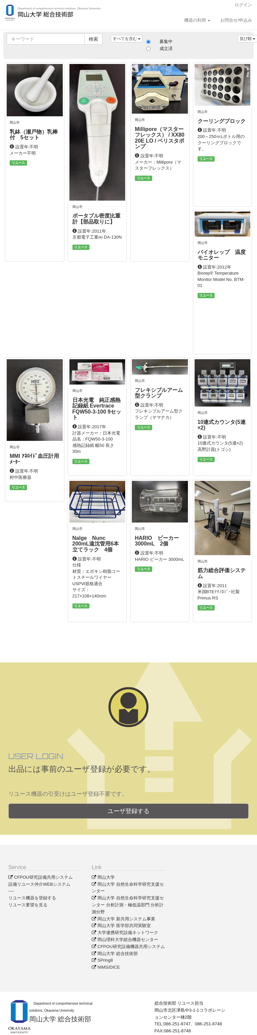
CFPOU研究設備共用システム (43, 877)
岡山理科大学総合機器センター (127, 939)
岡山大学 (106, 877)
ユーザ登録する (128, 811)
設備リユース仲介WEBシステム (39, 884)
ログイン (243, 4)
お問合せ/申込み (236, 20)
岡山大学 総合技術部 (117, 953)
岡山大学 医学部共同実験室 (124, 925)
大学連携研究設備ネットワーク (127, 932)
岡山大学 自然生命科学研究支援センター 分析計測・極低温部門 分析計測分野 (128, 904)
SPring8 (105, 960)
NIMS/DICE (108, 967)
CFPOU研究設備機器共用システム (131, 946)
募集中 (166, 41)
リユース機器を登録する (32, 897)
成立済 (166, 48)
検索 (93, 39)
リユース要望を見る (27, 904)
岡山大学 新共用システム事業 (126, 918)
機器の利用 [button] (197, 20)
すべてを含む (127, 38)
